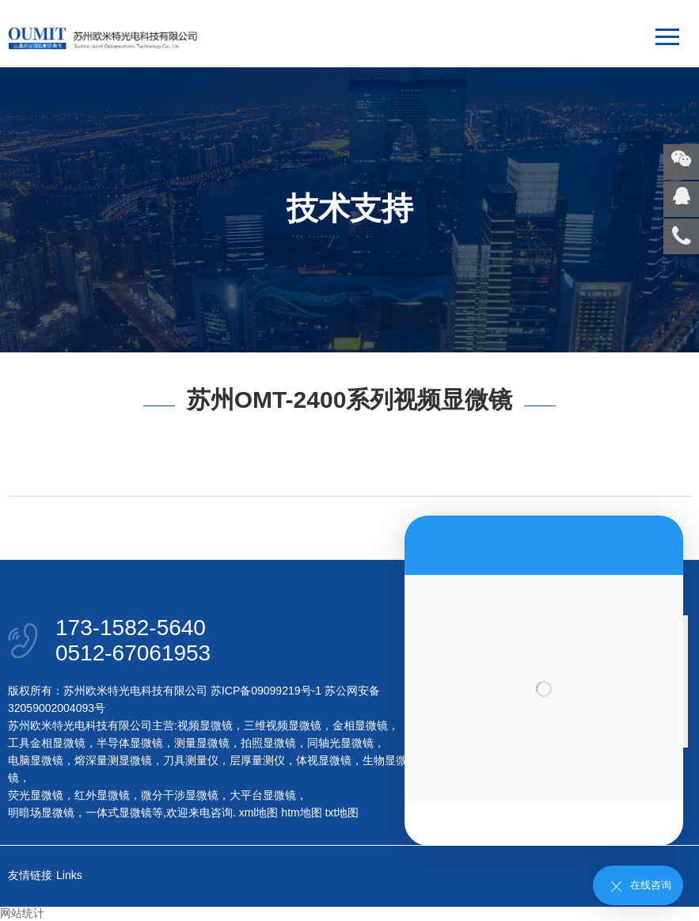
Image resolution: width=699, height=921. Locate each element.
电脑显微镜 (35, 760)
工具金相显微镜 (46, 742)
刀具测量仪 (190, 760)
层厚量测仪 (257, 760)
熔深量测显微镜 (113, 760)
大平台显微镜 (263, 795)
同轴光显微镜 (340, 742)
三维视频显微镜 (282, 725)
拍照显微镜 (268, 742)
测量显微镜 (202, 742)
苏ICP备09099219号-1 (266, 690)
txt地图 (342, 812)
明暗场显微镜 (41, 812)
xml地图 (259, 812)
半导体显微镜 (130, 742)
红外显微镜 (102, 795)
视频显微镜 (205, 725)
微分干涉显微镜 (179, 795)
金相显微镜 (360, 725)
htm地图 (301, 812)
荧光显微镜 (35, 795)
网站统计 (22, 913)
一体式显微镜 (118, 812)
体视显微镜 (323, 760)
